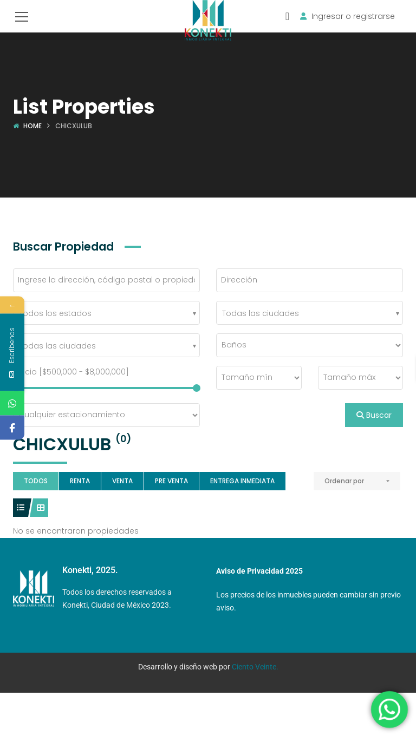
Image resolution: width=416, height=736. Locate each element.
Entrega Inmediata (242, 480)
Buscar (374, 415)
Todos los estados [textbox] (55, 313)
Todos (36, 480)
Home (32, 125)
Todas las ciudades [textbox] (260, 313)
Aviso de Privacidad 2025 (259, 571)
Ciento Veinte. (255, 666)
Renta (80, 480)
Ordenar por (344, 480)
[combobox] (106, 313)
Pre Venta (171, 480)
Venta (122, 480)
